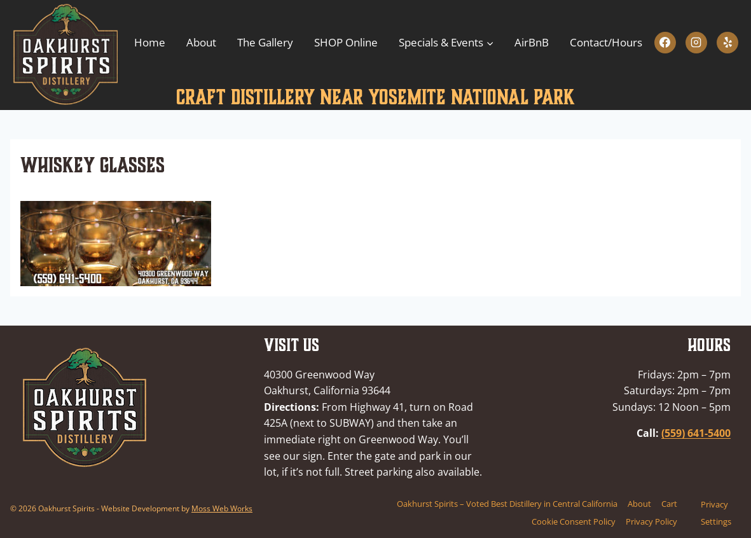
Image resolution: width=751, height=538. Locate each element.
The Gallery (265, 42)
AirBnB (531, 42)
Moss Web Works (221, 508)
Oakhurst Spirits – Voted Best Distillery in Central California (507, 503)
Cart (669, 503)
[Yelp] (727, 42)
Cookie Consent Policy (574, 521)
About (201, 42)
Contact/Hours (606, 42)
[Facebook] (665, 42)
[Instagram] (696, 42)
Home (149, 42)
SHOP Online (346, 42)
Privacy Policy (651, 521)
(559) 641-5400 (696, 433)
